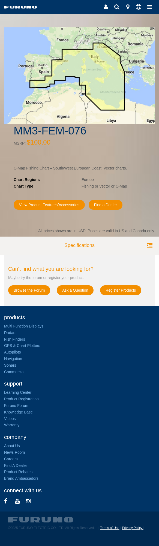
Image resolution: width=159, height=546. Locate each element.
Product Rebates (18, 472)
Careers (11, 459)
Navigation (13, 359)
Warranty (11, 425)
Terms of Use (109, 528)
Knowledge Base (18, 412)
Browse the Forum (29, 290)
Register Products (121, 290)
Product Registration (21, 399)
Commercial (14, 372)
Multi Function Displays (23, 326)
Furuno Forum (16, 405)
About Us (12, 446)
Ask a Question (75, 290)
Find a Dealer (105, 205)
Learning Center (17, 392)
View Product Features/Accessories (49, 205)
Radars (10, 333)
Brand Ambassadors (21, 478)
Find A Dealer (15, 465)
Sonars (10, 365)
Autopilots (12, 352)
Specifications (79, 245)
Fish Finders (14, 339)
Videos (10, 418)
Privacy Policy (132, 528)
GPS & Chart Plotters (22, 345)
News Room (14, 452)
